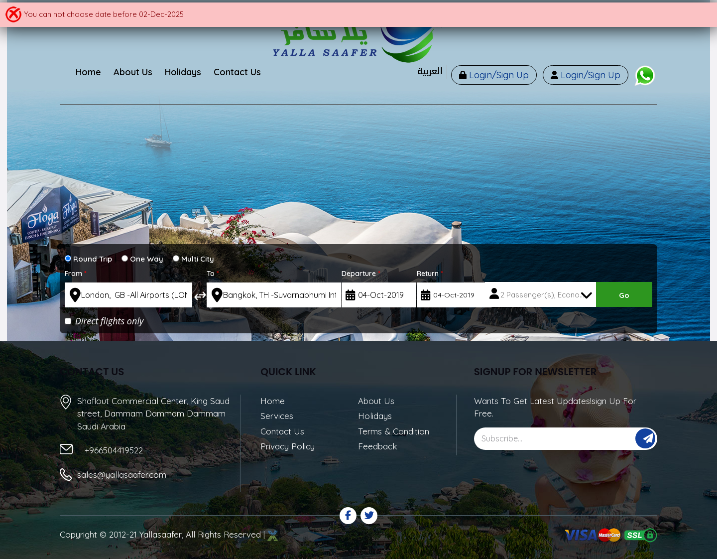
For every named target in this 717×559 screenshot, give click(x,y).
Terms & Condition (393, 431)
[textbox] (128, 294)
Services (276, 416)
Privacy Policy (287, 446)
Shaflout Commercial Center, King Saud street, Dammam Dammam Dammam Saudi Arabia (153, 413)
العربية (430, 71)
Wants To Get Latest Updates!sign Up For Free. (555, 407)
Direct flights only (104, 321)
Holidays (375, 416)
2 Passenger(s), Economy (545, 294)
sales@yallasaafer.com (121, 474)
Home (272, 401)
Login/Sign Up (498, 75)
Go (624, 295)
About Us (376, 401)
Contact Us (282, 431)
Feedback (377, 446)
